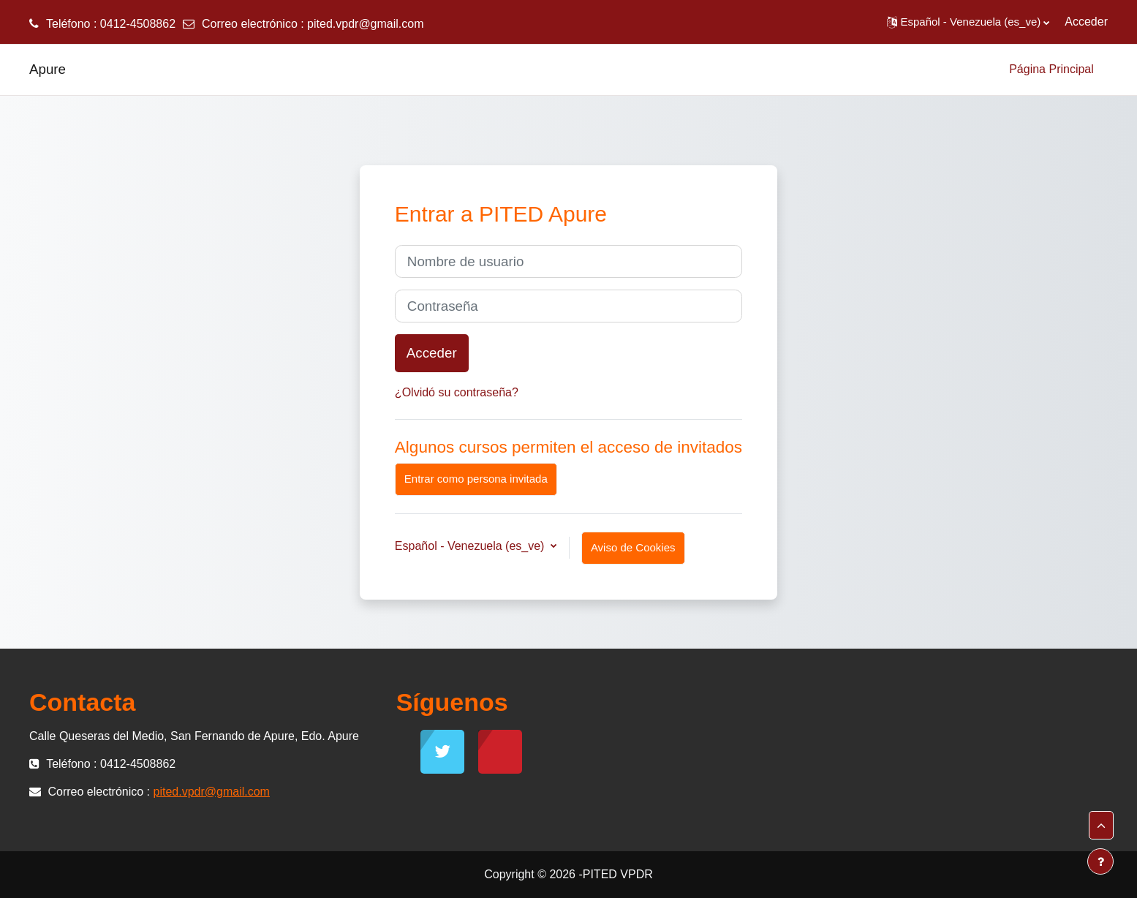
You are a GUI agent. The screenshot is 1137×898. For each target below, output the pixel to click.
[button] (968, 22)
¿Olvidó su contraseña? (456, 392)
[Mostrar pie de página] (1100, 861)
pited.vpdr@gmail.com (365, 24)
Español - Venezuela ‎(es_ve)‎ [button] (471, 546)
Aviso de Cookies (633, 547)
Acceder (1086, 21)
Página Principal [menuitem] (1051, 69)
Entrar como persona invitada (476, 478)
